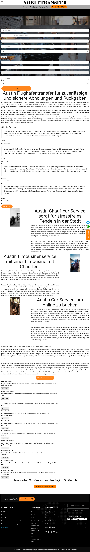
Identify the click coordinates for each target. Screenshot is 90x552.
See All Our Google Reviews (45, 486)
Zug (17, 524)
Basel (2, 515)
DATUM (3, 38)
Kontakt (33, 515)
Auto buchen (7, 206)
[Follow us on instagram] (52, 532)
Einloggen (78, 505)
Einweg (7, 23)
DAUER (3, 64)
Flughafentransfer (50, 512)
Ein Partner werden (36, 518)
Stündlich (7, 24)
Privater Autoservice (51, 521)
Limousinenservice (50, 515)
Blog (32, 533)
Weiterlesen (5, 388)
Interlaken (4, 521)
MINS (2, 49)
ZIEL (2, 32)
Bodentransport (49, 524)
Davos (17, 512)
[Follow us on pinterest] (54, 532)
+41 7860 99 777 (59, 7)
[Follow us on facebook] (49, 532)
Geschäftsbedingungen (37, 521)
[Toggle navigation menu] (3, 2)
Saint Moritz (4, 518)
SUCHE (4, 57)
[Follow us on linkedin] (57, 532)
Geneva (18, 515)
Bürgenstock (19, 521)
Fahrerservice (49, 518)
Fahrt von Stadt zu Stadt (36, 540)
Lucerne (18, 518)
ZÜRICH (3, 512)
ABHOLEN (4, 27)
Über (32, 512)
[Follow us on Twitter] (46, 532)
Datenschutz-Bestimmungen (35, 524)
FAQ (32, 536)
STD (2, 43)
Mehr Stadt (5, 527)
